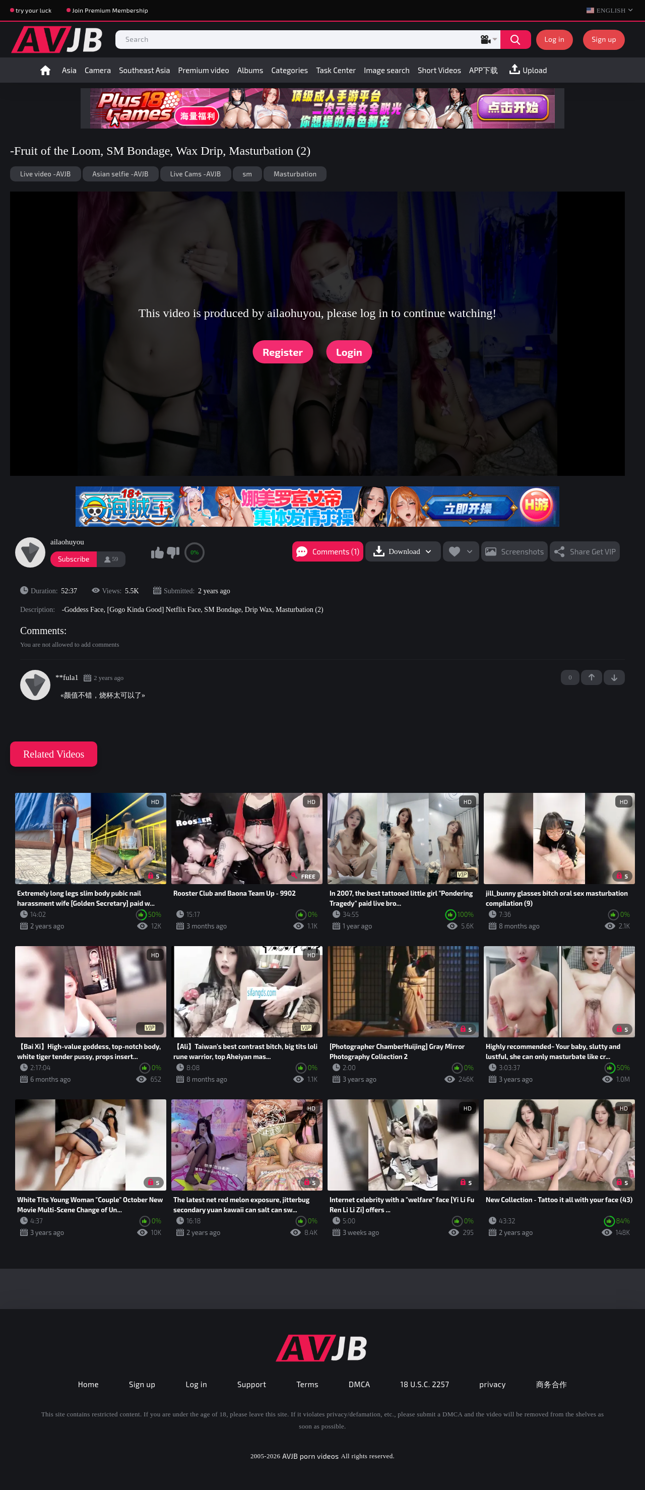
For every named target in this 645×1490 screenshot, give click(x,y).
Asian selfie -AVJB (121, 174)
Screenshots (522, 551)
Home (45, 70)
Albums (250, 70)
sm (247, 174)
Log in (555, 39)
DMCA (359, 1384)
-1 (614, 677)
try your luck (33, 10)
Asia (69, 70)
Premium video (203, 70)
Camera (98, 70)
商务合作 (551, 1384)
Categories (289, 70)
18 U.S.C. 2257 (425, 1384)
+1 (591, 677)
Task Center (336, 70)
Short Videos (439, 70)
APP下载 (483, 70)
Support (251, 1384)
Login (349, 352)
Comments (42, 630)
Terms (307, 1384)
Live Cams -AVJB (195, 174)
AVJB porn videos (310, 1456)
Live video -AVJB (45, 174)
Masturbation (295, 174)
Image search (387, 70)
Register (283, 352)
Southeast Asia (144, 70)
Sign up (604, 39)
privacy (492, 1384)
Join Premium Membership (110, 10)
